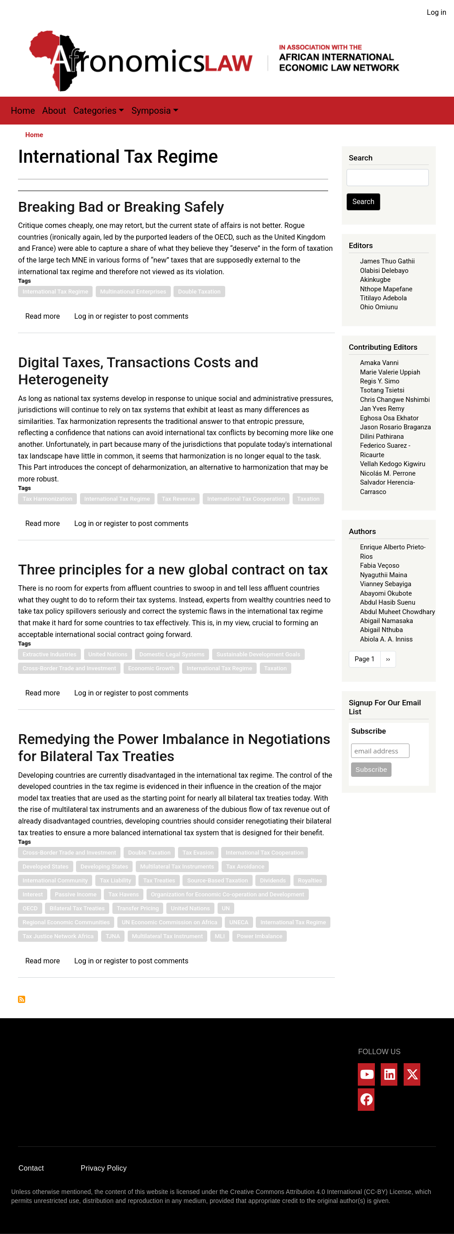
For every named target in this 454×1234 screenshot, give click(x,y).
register (116, 316)
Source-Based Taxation (217, 880)
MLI (220, 936)
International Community (55, 880)
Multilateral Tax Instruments (177, 866)
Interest (32, 894)
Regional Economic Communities (66, 922)
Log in (436, 12)
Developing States (104, 866)
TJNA (113, 936)
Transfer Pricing (138, 908)
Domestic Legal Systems (172, 654)
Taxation (308, 498)
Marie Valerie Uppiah (390, 372)
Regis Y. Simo (380, 381)
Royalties (310, 880)
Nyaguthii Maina (383, 575)
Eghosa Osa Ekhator (389, 418)
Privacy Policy (104, 1168)
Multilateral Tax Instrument (167, 936)
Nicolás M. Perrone (388, 473)
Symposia (151, 110)
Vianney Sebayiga (385, 584)
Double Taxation (199, 291)
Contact (31, 1168)
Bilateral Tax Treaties (77, 908)
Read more (42, 316)
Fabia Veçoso (380, 565)
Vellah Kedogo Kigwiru (392, 464)
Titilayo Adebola (383, 298)
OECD (30, 908)
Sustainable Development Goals (258, 654)
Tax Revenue (178, 498)
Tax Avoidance (245, 866)
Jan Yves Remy (382, 409)
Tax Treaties (159, 880)
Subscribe (368, 731)
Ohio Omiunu (379, 307)
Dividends (273, 880)
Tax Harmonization (47, 498)
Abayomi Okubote (386, 593)
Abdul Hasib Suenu (387, 602)
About (54, 110)
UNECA (239, 922)
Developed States (45, 866)
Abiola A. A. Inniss (386, 639)
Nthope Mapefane (386, 289)
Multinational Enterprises (133, 291)
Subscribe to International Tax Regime (21, 999)
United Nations (108, 654)
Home (23, 110)
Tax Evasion (198, 852)
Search (363, 201)
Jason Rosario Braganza (395, 427)
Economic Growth (151, 668)
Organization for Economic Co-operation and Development (227, 894)
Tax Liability (115, 880)
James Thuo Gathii (387, 261)
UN (226, 908)
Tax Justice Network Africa (57, 936)
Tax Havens (123, 894)
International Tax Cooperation (246, 498)
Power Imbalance (260, 936)
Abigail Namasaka (386, 621)
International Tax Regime (55, 291)
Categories (94, 110)
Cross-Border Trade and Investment (69, 668)
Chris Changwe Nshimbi (395, 400)
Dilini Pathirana (382, 436)
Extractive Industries (49, 654)
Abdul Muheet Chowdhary (397, 612)
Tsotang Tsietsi (382, 390)
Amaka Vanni (379, 363)
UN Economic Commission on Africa (170, 922)
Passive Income (76, 894)
